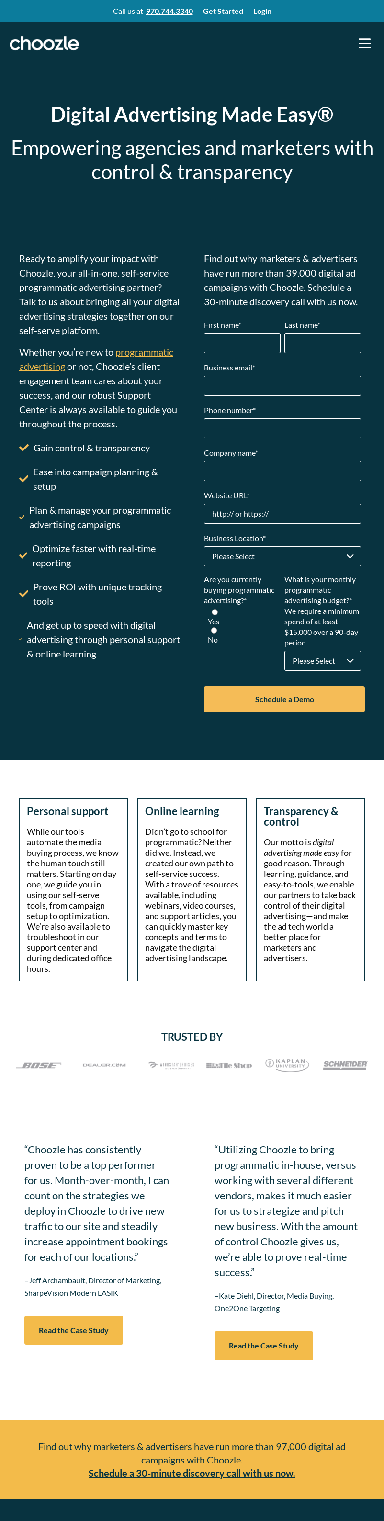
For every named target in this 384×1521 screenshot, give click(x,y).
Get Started (223, 10)
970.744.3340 (169, 10)
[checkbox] (242, 627)
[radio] (242, 618)
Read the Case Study (74, 1330)
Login (262, 10)
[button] (364, 43)
